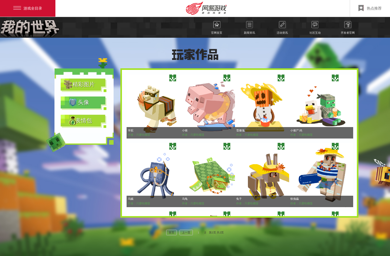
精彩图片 (83, 84)
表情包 (83, 120)
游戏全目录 (27, 8)
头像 (83, 102)
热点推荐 (370, 8)
